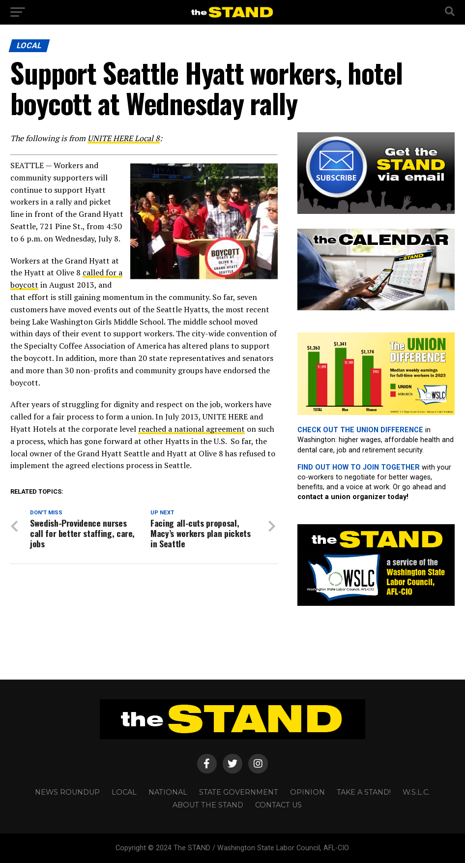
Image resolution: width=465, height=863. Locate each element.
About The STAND (208, 805)
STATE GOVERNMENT (238, 792)
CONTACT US (278, 805)
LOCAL (124, 792)
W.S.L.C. (416, 792)
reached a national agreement (191, 428)
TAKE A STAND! (364, 792)
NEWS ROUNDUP (67, 792)
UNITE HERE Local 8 (123, 138)
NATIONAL (167, 792)
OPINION (307, 792)
